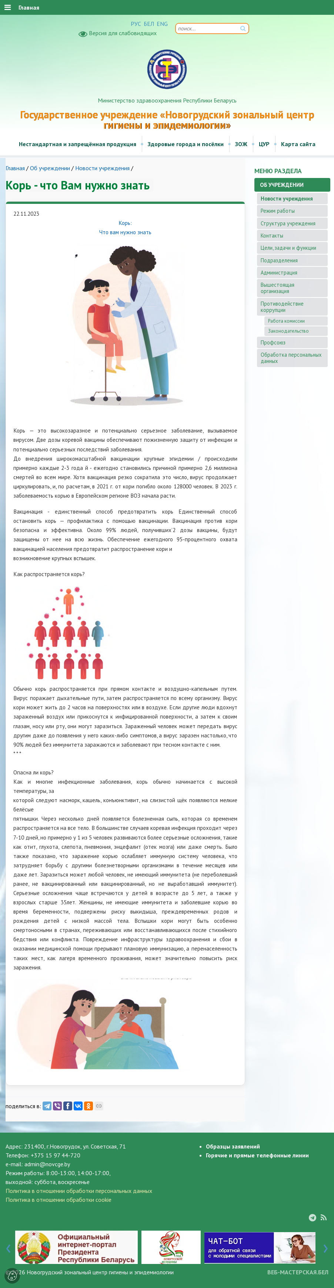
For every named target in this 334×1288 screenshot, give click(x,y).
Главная (15, 168)
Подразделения (279, 260)
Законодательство (288, 331)
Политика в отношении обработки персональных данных (79, 1190)
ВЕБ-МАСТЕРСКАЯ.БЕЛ (297, 1272)
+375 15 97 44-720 (55, 1155)
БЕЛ (149, 23)
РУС (136, 23)
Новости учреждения (102, 168)
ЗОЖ (241, 144)
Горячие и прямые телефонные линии (257, 1155)
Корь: (125, 222)
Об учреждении (50, 168)
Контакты (272, 235)
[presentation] (8, 1247)
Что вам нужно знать (125, 232)
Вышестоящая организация (277, 288)
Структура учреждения (288, 223)
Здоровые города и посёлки (186, 144)
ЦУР (264, 144)
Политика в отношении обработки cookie (58, 1199)
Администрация (279, 272)
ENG (162, 23)
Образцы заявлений (233, 1146)
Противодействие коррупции (282, 306)
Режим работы (278, 210)
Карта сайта (298, 144)
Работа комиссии (286, 321)
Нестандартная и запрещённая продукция (77, 144)
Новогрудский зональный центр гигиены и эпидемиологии (100, 1272)
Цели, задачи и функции (288, 247)
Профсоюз (273, 342)
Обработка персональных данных (291, 357)
